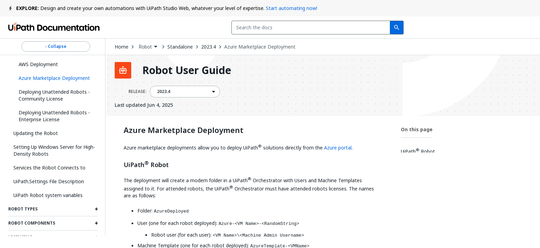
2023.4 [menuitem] (163, 92)
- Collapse (56, 46)
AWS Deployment (38, 64)
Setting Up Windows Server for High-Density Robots (54, 150)
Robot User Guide (186, 70)
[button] (55, 78)
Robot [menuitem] (145, 47)
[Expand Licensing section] (96, 237)
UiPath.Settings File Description (48, 181)
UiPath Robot (146, 163)
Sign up (515, 27)
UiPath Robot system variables (48, 195)
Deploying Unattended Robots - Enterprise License (54, 116)
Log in (481, 27)
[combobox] (231, 27)
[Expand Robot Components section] (96, 223)
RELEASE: (137, 92)
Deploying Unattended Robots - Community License (54, 95)
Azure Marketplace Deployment (259, 46)
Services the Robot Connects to (49, 167)
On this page (417, 129)
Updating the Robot (35, 133)
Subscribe (439, 27)
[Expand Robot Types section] (96, 209)
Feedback (390, 27)
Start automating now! (291, 8)
